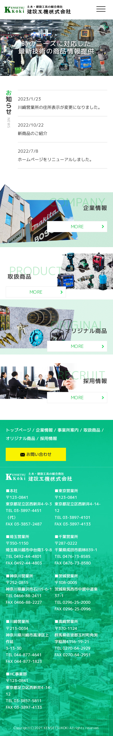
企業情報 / (46, 430)
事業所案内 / (70, 430)
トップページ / (20, 430)
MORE (87, 226)
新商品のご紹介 (32, 133)
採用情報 (48, 438)
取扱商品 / (93, 430)
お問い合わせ (36, 454)
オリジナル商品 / (22, 438)
